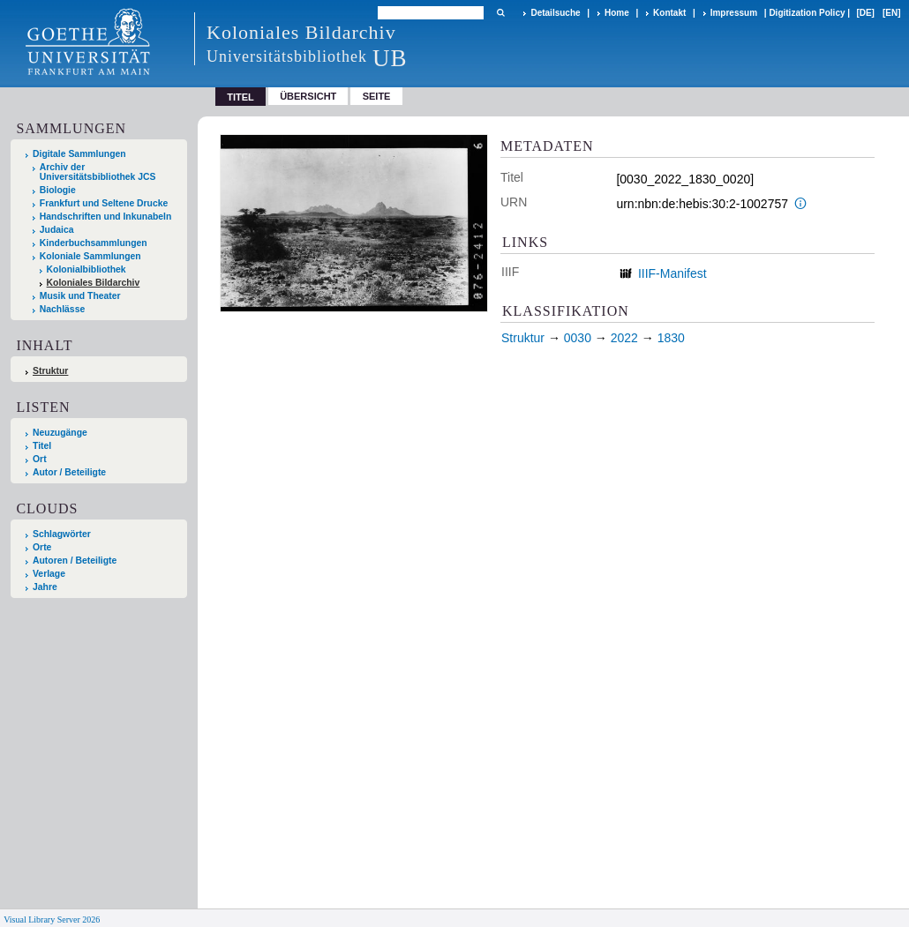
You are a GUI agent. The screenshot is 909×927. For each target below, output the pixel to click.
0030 (577, 338)
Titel (42, 446)
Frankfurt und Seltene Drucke (104, 203)
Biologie (58, 190)
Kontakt (669, 13)
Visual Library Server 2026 (52, 919)
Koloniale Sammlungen (90, 256)
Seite (377, 96)
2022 (624, 338)
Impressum (733, 13)
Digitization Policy (807, 13)
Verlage (49, 574)
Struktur (50, 371)
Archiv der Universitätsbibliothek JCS (98, 172)
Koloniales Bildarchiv (93, 283)
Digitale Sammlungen (79, 154)
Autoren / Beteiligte (74, 560)
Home (617, 13)
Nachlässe (62, 309)
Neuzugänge (60, 432)
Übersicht (308, 96)
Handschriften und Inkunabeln (106, 216)
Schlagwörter (62, 534)
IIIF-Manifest (672, 273)
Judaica (57, 230)
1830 (671, 338)
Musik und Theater (80, 296)
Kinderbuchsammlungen (93, 243)
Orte (42, 547)
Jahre (45, 587)
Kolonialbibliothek (86, 269)
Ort (40, 459)
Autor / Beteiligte (69, 472)
